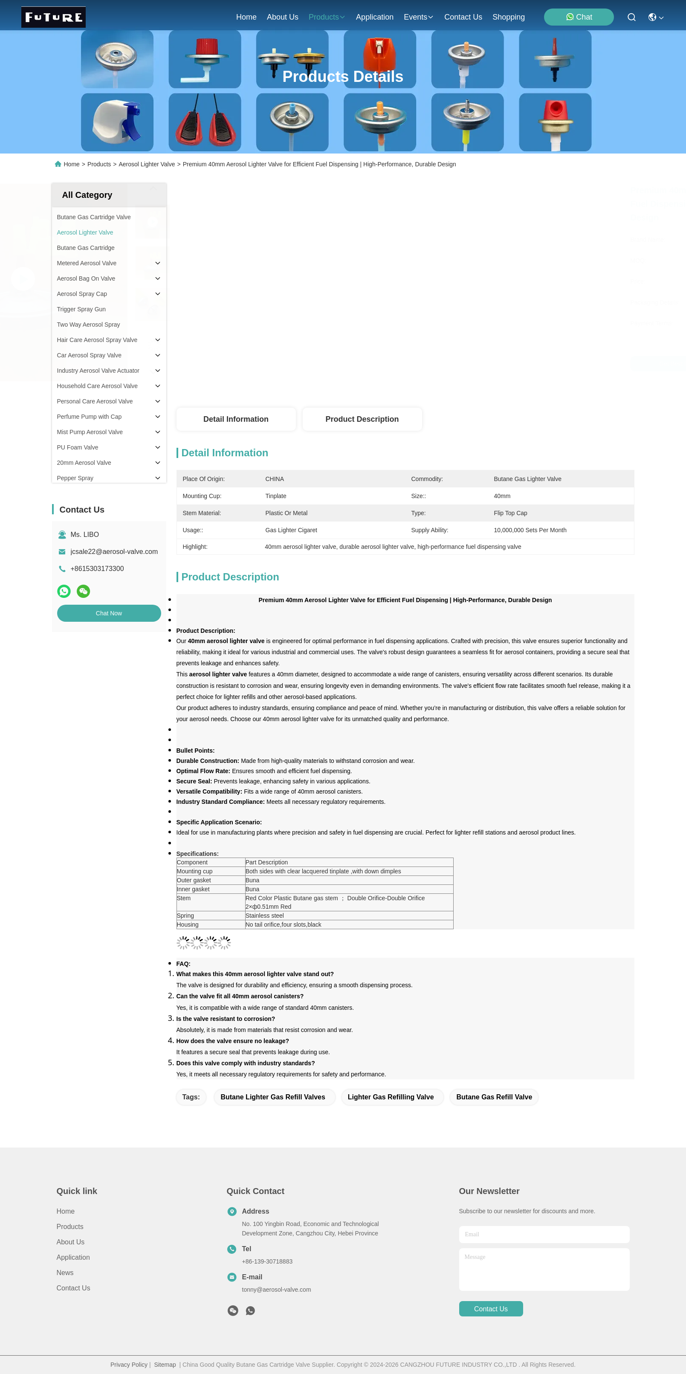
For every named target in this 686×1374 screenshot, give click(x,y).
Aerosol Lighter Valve (147, 164)
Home (246, 17)
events (419, 17)
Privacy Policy (129, 1364)
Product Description (362, 419)
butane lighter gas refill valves (272, 1097)
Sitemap (165, 1364)
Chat (579, 16)
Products (99, 164)
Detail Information (236, 419)
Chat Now (109, 613)
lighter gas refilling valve (391, 1097)
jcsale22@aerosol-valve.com (114, 551)
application (375, 17)
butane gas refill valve (494, 1097)
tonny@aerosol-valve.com (276, 1289)
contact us (463, 17)
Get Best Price (482, 364)
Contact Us (73, 1288)
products (327, 17)
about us (282, 17)
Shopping (508, 17)
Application (73, 1257)
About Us (71, 1242)
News (65, 1272)
